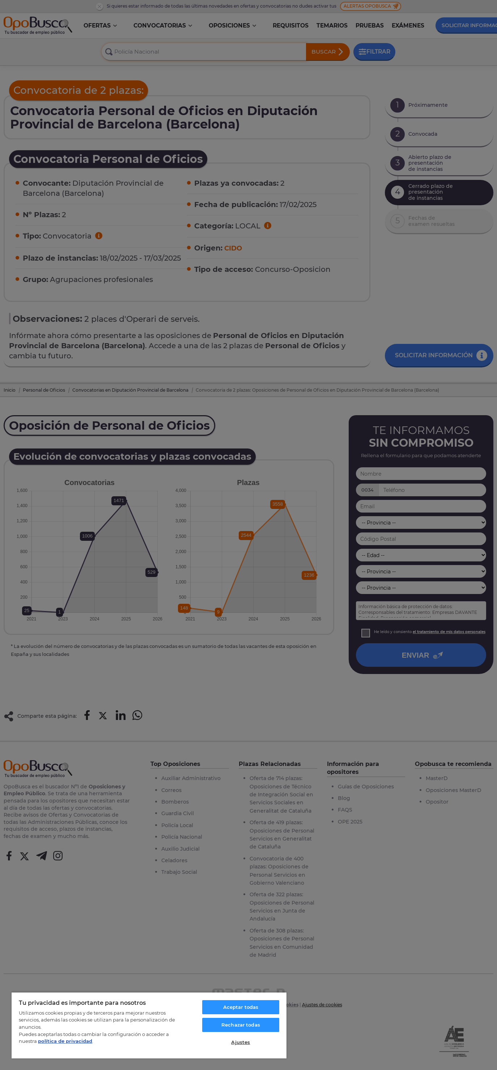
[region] (149, 1025)
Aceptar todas (241, 1007)
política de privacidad (65, 1041)
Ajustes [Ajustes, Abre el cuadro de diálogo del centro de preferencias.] (240, 1042)
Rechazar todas (240, 1025)
